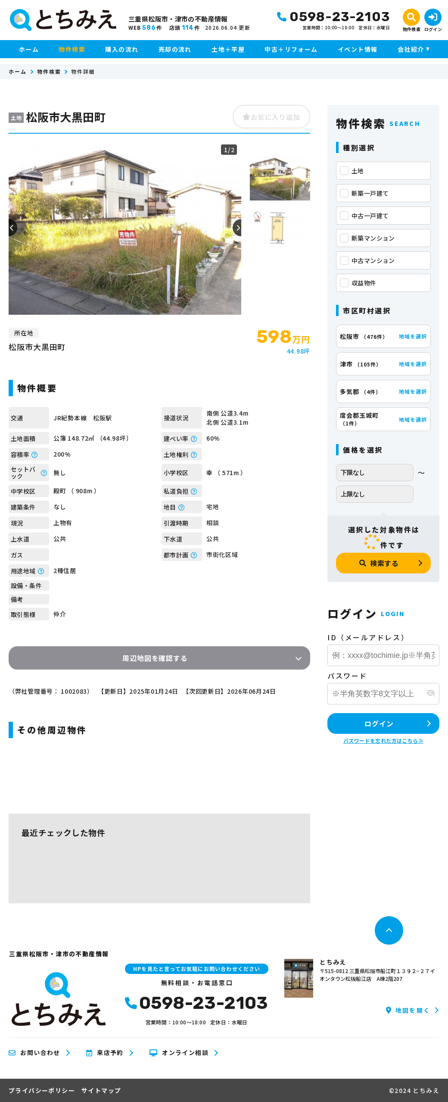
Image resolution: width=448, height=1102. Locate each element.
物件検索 (72, 49)
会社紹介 (411, 49)
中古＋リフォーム (290, 49)
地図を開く (408, 1010)
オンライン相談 (178, 1052)
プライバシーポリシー (42, 1090)
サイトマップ (101, 1090)
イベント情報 (357, 49)
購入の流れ (121, 49)
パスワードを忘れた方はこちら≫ (383, 740)
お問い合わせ (34, 1052)
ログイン (378, 723)
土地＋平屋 (228, 49)
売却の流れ (175, 49)
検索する (379, 563)
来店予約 (105, 1052)
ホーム (29, 49)
